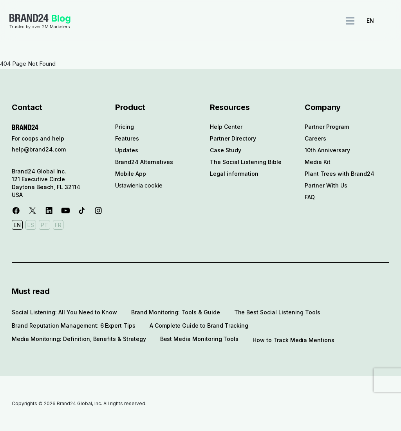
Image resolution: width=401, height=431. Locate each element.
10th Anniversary (327, 150)
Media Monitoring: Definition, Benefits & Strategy (79, 338)
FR (58, 225)
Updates (126, 150)
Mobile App (130, 173)
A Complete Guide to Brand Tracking (199, 325)
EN (370, 20)
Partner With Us (326, 185)
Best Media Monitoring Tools (199, 338)
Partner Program (327, 126)
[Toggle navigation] (350, 21)
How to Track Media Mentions (293, 340)
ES (30, 225)
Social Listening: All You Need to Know (64, 312)
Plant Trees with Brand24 (339, 173)
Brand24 (29, 18)
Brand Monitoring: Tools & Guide (175, 312)
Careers (315, 138)
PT (44, 225)
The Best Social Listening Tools (277, 312)
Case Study (225, 150)
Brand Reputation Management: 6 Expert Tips (73, 325)
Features (127, 138)
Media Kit (318, 162)
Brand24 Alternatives (144, 162)
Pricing (124, 126)
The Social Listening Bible (246, 162)
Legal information (234, 173)
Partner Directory (233, 138)
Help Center (226, 126)
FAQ (310, 197)
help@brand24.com (39, 149)
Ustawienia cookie (139, 185)
